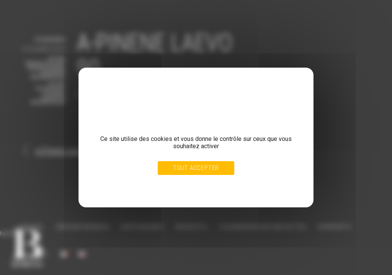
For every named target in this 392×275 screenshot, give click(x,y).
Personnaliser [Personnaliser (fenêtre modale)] (213, 184)
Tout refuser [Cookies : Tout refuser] (178, 184)
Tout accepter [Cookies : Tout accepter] (196, 167)
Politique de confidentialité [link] (123, 191)
